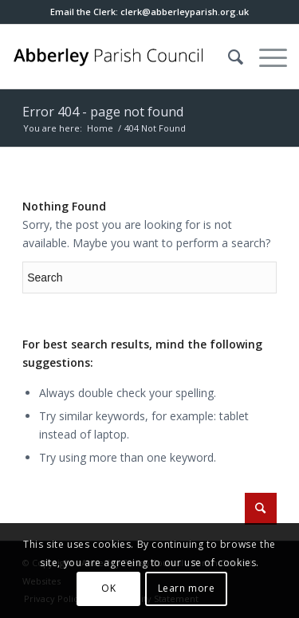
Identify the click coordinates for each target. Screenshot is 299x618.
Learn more (186, 588)
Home (100, 128)
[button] (184, 12)
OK (108, 588)
